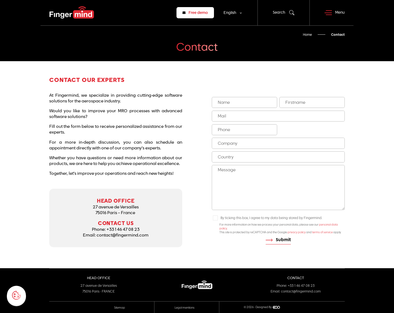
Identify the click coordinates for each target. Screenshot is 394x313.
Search (279, 12)
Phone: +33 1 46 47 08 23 (296, 286)
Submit (283, 240)
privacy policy (297, 232)
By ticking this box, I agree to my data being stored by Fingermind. (271, 218)
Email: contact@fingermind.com (296, 291)
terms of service (322, 232)
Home (307, 35)
